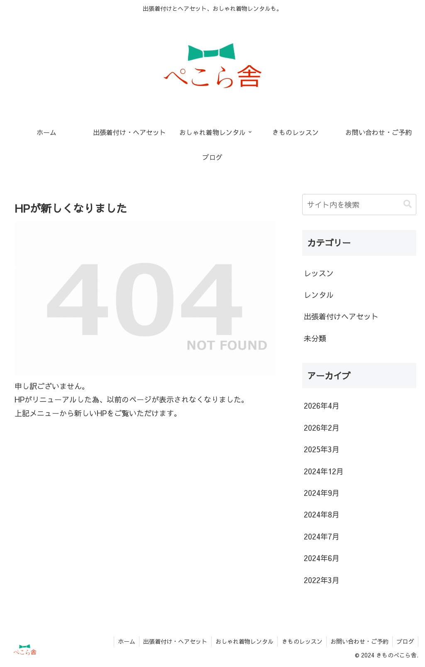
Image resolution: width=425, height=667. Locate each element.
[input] (359, 204)
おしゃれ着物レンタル (242, 641)
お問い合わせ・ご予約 (359, 641)
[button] (407, 204)
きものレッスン (300, 641)
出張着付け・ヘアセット (173, 641)
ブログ (405, 641)
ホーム (123, 641)
